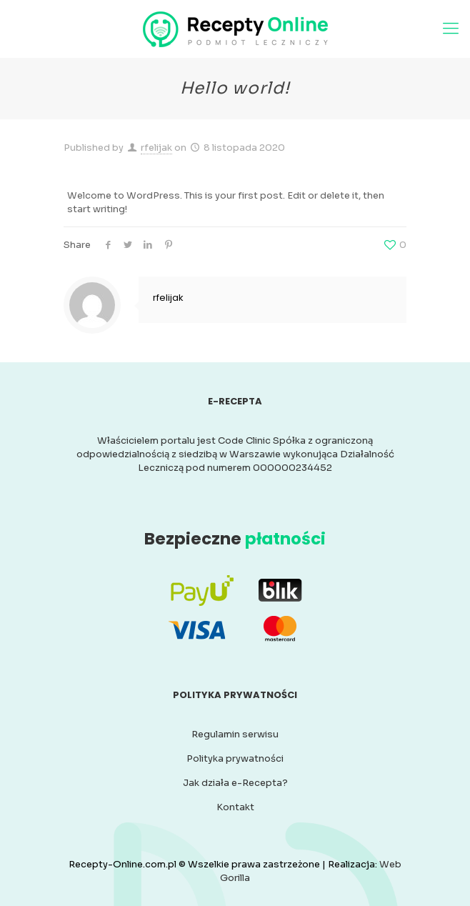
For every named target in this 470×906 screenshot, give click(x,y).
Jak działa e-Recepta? (235, 783)
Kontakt (235, 807)
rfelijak (156, 147)
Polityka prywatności (235, 758)
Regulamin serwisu (235, 734)
